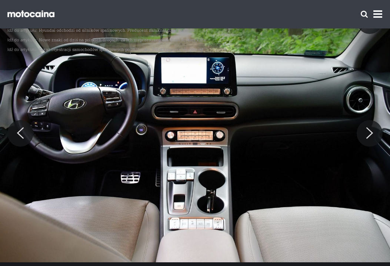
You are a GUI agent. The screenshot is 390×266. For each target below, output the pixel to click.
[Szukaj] (364, 14)
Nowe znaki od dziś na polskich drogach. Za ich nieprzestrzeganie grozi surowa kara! (123, 39)
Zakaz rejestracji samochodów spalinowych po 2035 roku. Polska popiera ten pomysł (121, 49)
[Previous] (20, 133)
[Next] (370, 133)
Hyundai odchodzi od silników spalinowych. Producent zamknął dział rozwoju (116, 30)
